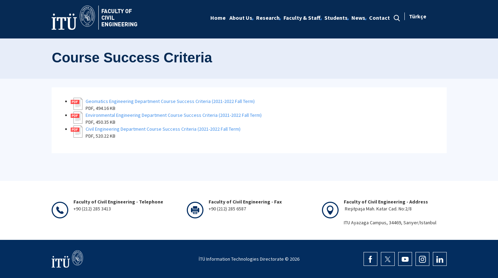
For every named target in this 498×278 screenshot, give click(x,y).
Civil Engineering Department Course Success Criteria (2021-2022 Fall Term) (163, 129)
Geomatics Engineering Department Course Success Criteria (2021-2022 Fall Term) (170, 101)
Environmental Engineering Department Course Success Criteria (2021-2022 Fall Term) (174, 115)
